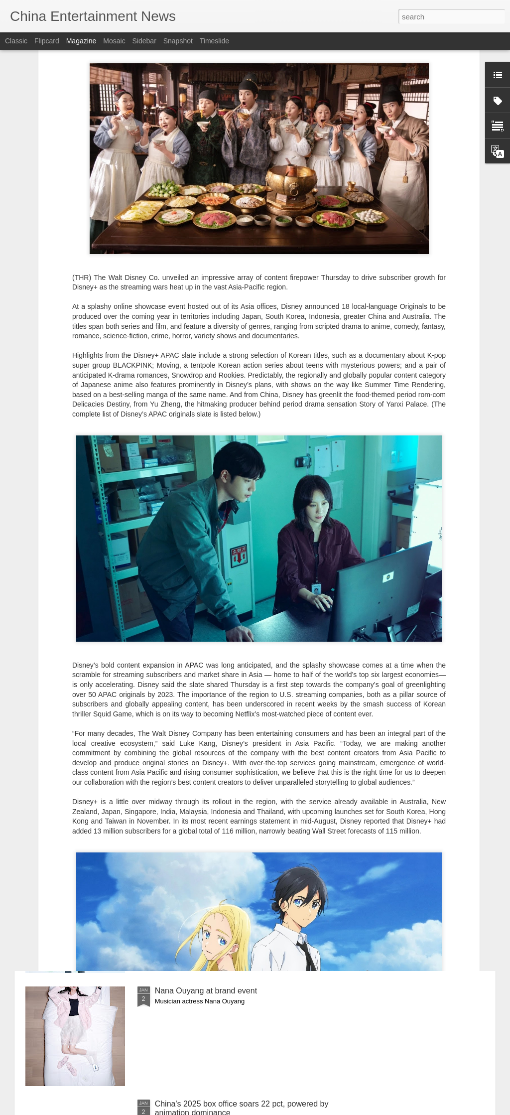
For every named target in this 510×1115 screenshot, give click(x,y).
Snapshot (178, 41)
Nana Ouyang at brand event (206, 990)
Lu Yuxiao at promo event (200, 877)
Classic (16, 41)
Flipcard (46, 41)
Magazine (81, 41)
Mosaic (114, 41)
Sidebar (144, 41)
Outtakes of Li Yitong (192, 764)
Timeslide (214, 41)
